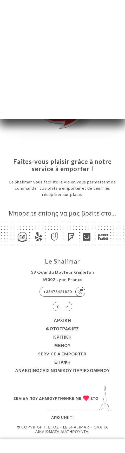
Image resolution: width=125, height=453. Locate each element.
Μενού (62, 345)
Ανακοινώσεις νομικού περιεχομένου (62, 370)
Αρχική (62, 320)
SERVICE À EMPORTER (62, 353)
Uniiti (67, 417)
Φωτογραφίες (62, 328)
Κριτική (62, 337)
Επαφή (62, 362)
